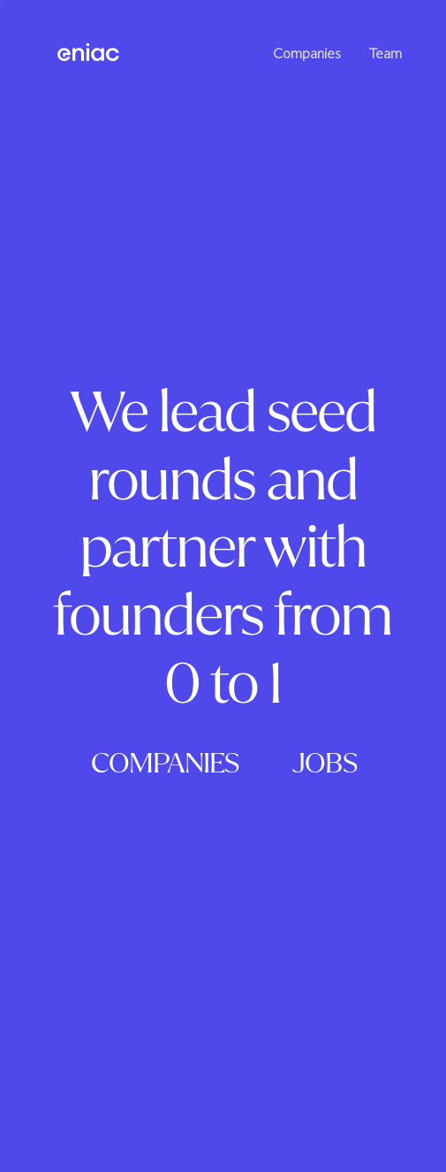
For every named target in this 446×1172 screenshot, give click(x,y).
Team (385, 52)
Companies (307, 52)
